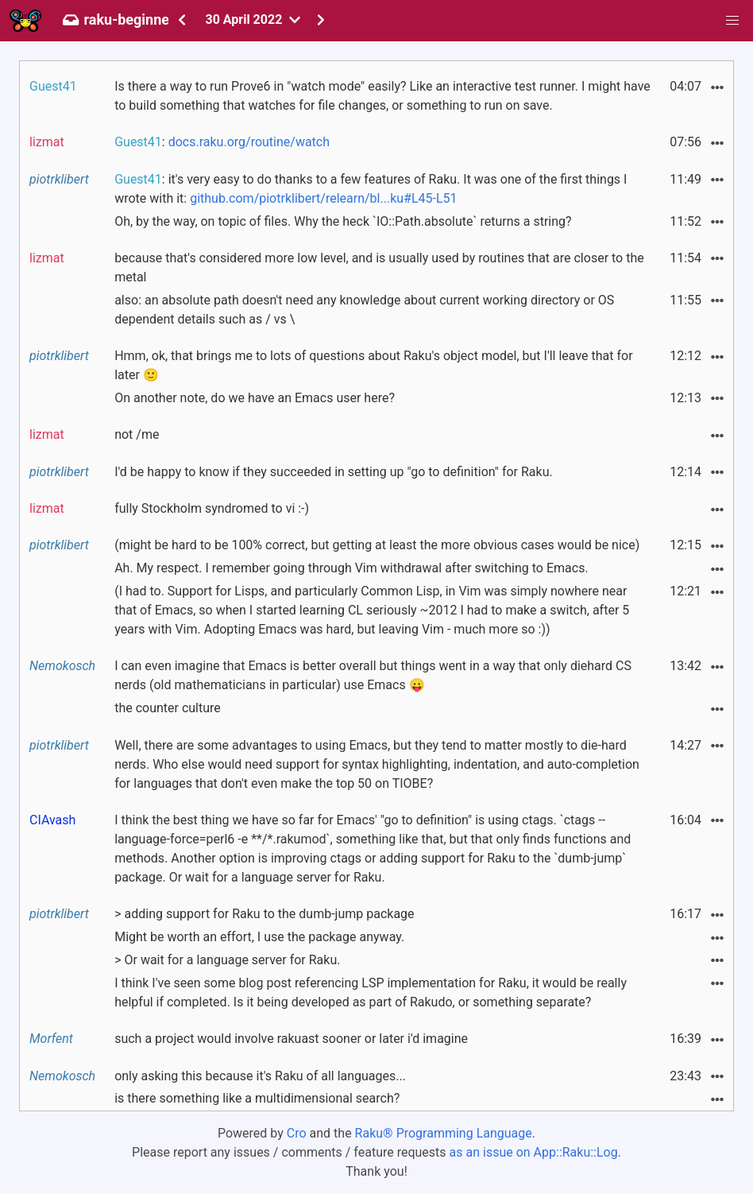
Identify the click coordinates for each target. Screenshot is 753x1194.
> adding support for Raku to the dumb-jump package (264, 913)
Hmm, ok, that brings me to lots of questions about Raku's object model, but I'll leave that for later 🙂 (373, 365)
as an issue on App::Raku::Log (534, 1152)
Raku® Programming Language (443, 1133)
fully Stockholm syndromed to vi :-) (211, 508)
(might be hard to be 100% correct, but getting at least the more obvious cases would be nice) (376, 544)
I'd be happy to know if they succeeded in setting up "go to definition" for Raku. (333, 471)
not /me (136, 434)
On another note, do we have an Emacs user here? (254, 397)
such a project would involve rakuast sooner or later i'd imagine (291, 1038)
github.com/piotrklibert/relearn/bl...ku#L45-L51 (323, 198)
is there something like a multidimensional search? (257, 1098)
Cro (297, 1133)
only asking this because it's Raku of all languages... (260, 1076)
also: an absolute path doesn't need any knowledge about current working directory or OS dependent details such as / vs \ (364, 310)
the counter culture (167, 707)
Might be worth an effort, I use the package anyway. (259, 936)
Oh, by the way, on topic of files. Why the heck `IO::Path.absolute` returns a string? (342, 221)
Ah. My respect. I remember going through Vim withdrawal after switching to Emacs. (351, 568)
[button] (732, 20)
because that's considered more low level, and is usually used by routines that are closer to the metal (379, 267)
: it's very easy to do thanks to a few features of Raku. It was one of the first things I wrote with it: (370, 189)
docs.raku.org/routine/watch (249, 141)
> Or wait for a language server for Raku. (227, 959)
